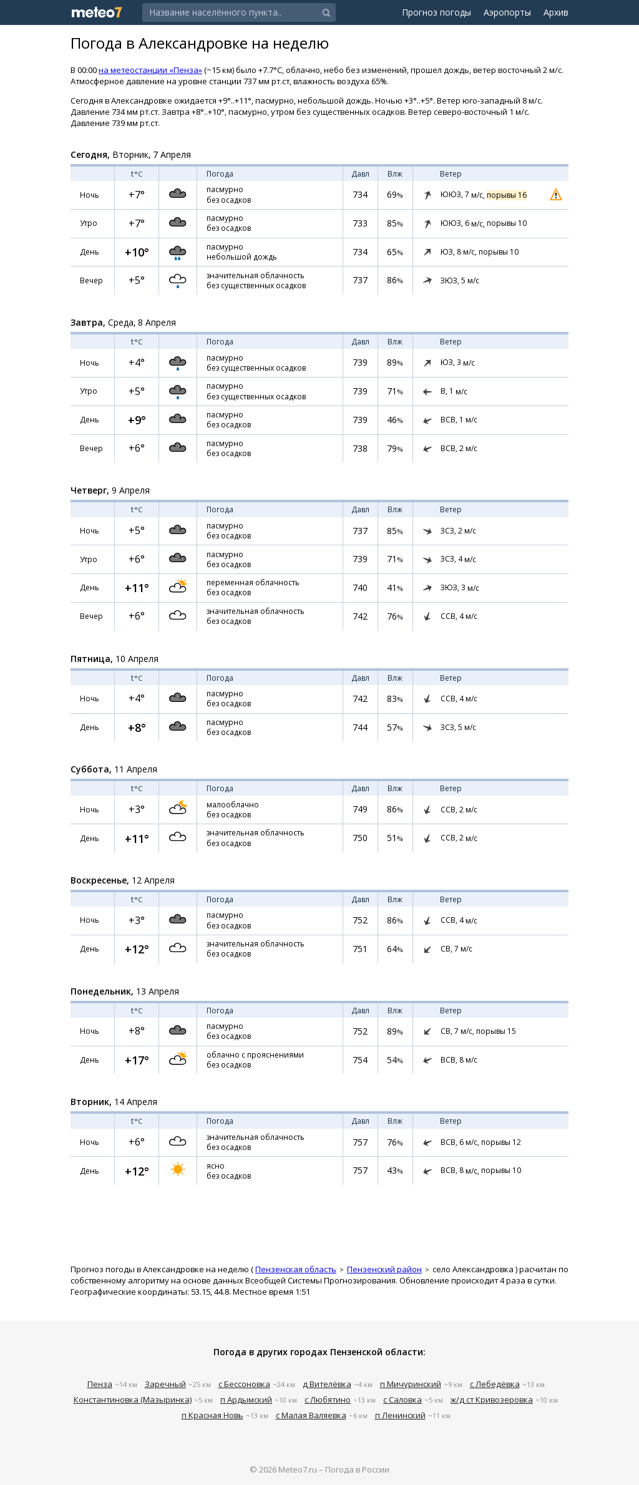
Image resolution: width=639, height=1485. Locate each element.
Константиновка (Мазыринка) (133, 1399)
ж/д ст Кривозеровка (492, 1399)
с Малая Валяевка (311, 1415)
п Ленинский (400, 1415)
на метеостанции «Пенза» (150, 69)
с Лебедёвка (495, 1384)
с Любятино (328, 1399)
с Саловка (402, 1399)
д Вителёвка (327, 1384)
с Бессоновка (244, 1384)
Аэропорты (507, 12)
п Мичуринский (410, 1384)
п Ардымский (246, 1399)
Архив (556, 12)
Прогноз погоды (436, 12)
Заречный (165, 1384)
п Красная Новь (212, 1415)
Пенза (99, 1384)
